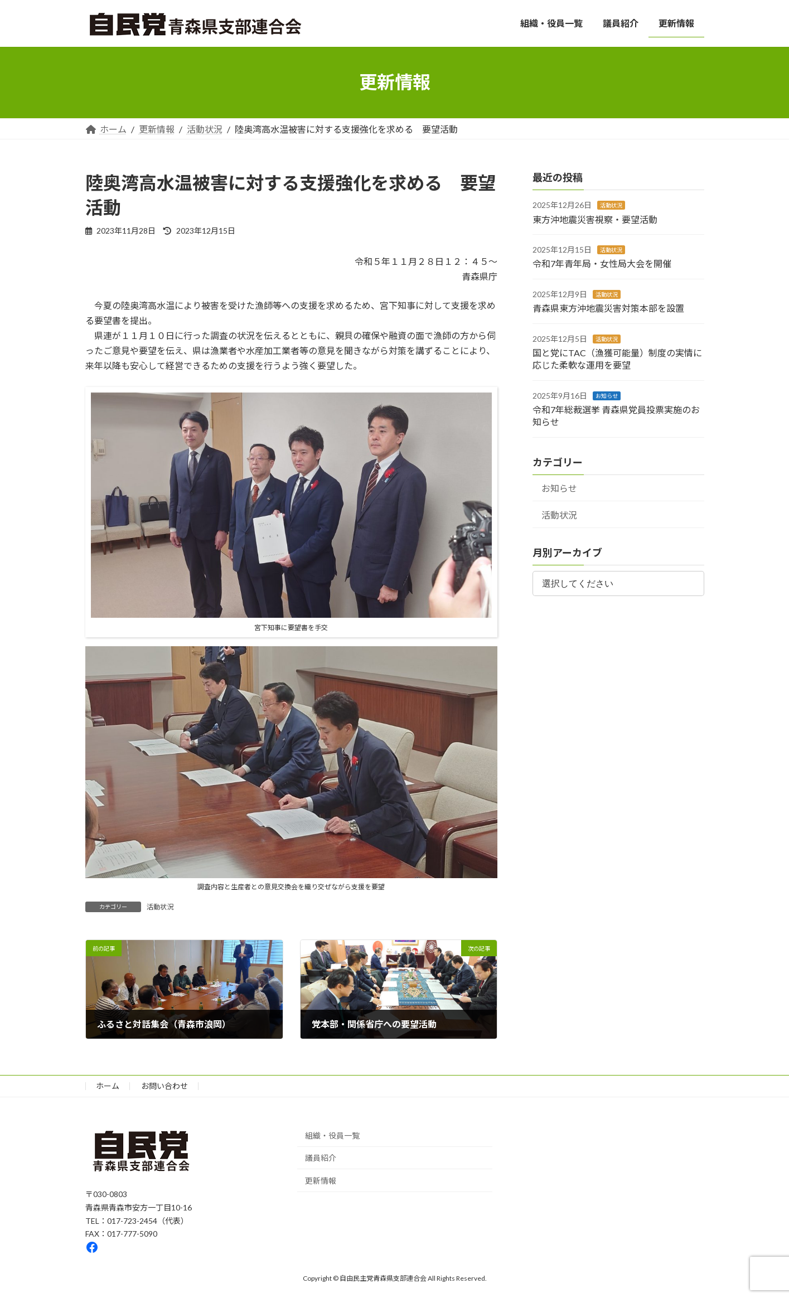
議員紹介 (320, 1158)
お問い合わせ (164, 1086)
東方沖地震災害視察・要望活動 (595, 219)
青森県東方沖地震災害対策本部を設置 (608, 308)
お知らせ (607, 395)
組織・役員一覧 (332, 1135)
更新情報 (320, 1180)
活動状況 (160, 907)
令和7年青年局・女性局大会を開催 (602, 263)
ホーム (107, 1086)
